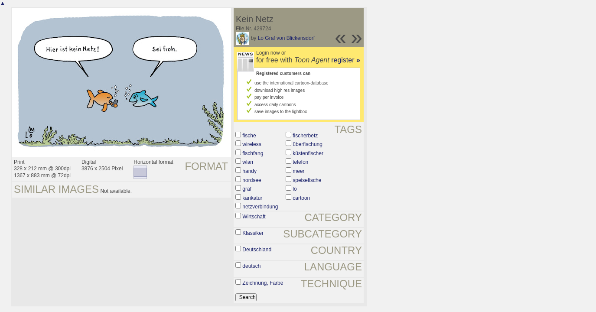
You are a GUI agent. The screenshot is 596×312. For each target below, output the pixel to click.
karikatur (252, 198)
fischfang (252, 153)
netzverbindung (260, 207)
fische (249, 136)
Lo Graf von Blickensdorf (286, 38)
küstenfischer (308, 153)
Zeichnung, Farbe (262, 283)
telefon (300, 162)
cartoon (301, 198)
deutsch (251, 266)
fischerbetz (305, 136)
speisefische (307, 180)
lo (294, 189)
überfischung (307, 144)
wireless (251, 144)
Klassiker (253, 233)
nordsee (251, 180)
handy (249, 171)
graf (246, 189)
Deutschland (256, 250)
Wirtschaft (253, 217)
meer (298, 171)
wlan (247, 162)
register (345, 60)
